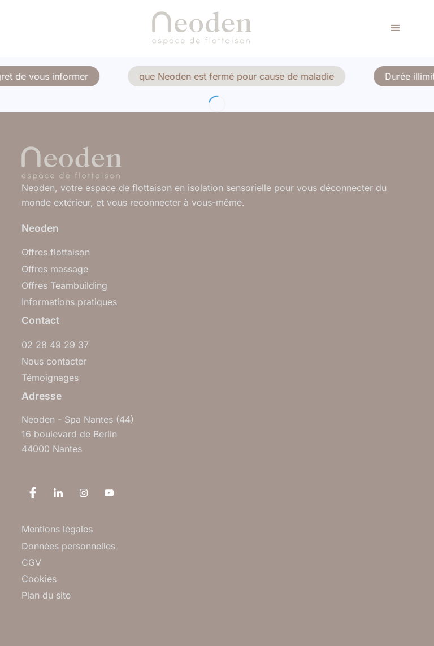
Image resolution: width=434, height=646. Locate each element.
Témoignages (50, 377)
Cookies (39, 579)
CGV (31, 562)
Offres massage (54, 269)
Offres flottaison (55, 252)
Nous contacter (53, 361)
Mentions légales (57, 529)
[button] (396, 28)
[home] (202, 28)
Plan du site (46, 595)
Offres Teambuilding (64, 285)
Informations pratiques (69, 302)
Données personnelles (68, 546)
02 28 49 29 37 (55, 345)
